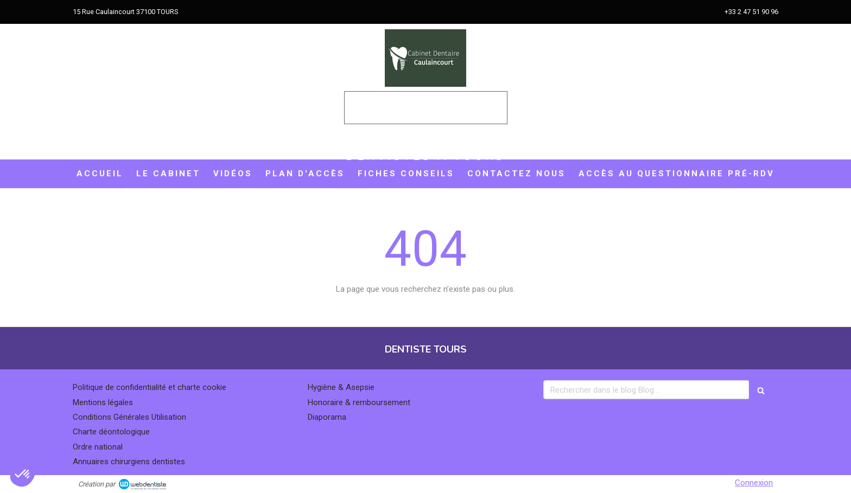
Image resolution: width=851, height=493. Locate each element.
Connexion (754, 483)
